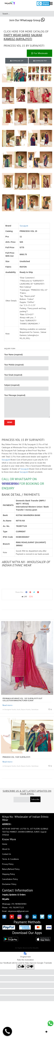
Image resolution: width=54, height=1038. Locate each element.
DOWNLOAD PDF (40, 61)
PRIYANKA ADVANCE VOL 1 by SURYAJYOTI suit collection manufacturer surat (22, 699)
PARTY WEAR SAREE (17, 35)
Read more (7, 705)
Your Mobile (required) (26, 366)
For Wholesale (39, 53)
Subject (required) (26, 387)
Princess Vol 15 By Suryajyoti (16, 757)
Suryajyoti (24, 225)
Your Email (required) (26, 377)
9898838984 (10, 483)
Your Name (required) (26, 356)
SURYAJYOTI (24, 39)
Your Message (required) (27, 406)
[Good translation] (20, 966)
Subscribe (35, 799)
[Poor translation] (29, 966)
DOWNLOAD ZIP (16, 61)
